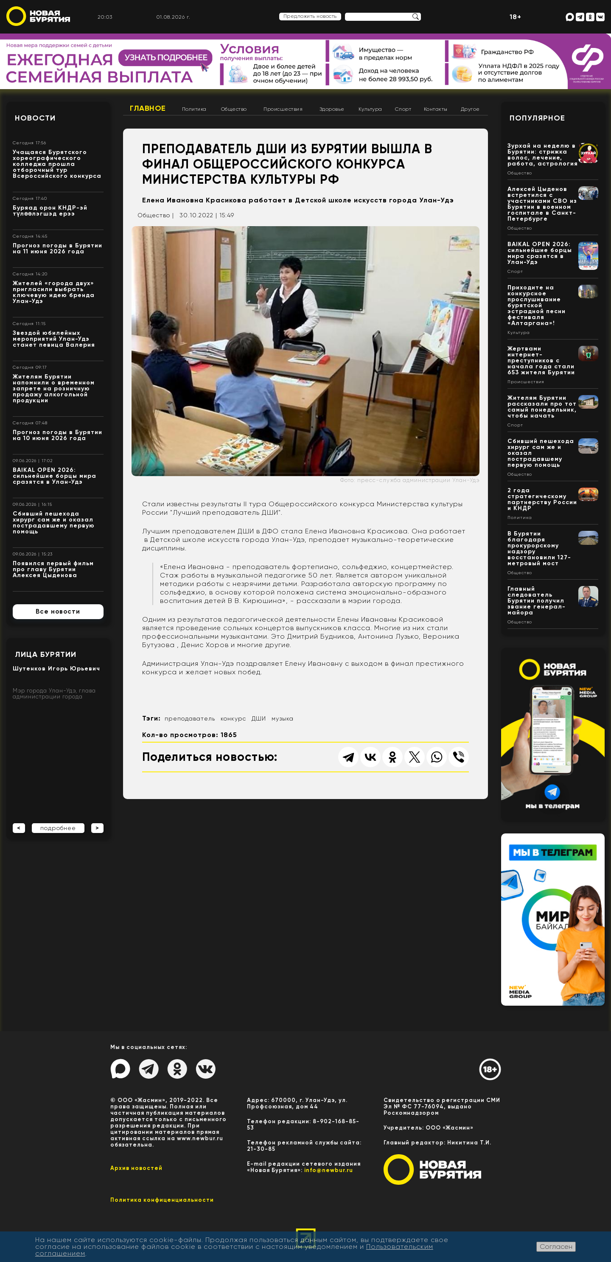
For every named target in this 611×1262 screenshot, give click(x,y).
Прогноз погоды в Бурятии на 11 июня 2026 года (57, 248)
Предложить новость (310, 16)
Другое (470, 109)
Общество (234, 109)
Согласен (556, 1246)
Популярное (537, 118)
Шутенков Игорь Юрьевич (56, 668)
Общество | (155, 215)
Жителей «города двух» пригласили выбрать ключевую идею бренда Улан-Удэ (54, 292)
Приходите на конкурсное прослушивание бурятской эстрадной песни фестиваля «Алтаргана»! (536, 305)
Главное (148, 108)
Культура (370, 109)
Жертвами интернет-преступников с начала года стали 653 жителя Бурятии (541, 360)
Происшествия (283, 109)
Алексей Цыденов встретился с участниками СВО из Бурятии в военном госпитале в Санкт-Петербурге (542, 203)
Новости (35, 118)
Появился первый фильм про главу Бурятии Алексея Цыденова (53, 569)
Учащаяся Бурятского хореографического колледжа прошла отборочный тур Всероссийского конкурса (57, 164)
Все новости (58, 611)
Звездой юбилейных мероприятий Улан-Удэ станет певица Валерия (54, 338)
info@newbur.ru (328, 1170)
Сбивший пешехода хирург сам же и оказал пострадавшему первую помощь (54, 522)
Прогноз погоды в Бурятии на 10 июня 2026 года (57, 435)
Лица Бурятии (45, 654)
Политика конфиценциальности (162, 1200)
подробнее (58, 828)
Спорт (403, 109)
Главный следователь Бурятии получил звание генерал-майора (536, 600)
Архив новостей (136, 1168)
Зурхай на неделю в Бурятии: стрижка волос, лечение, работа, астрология (542, 154)
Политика (194, 109)
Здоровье (332, 109)
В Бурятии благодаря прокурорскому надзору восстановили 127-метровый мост (539, 548)
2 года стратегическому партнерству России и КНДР (542, 499)
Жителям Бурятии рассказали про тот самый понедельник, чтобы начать (542, 406)
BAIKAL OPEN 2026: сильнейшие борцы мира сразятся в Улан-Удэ (54, 475)
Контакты (436, 109)
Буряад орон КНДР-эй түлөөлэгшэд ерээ (50, 210)
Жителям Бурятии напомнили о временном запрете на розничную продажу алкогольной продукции (54, 388)
